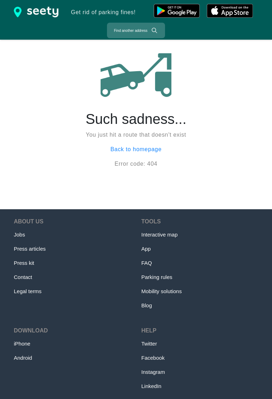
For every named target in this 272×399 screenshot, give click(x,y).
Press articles (30, 249)
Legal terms (27, 291)
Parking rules (156, 277)
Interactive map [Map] (159, 235)
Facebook (153, 358)
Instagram (153, 372)
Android (23, 358)
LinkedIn (151, 386)
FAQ (146, 263)
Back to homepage (136, 149)
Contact (23, 277)
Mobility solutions (161, 291)
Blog (146, 305)
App (146, 249)
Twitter (149, 344)
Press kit (24, 263)
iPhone (22, 344)
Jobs (19, 235)
